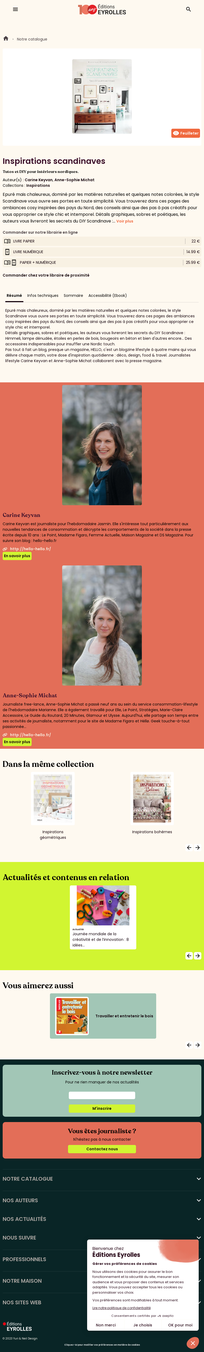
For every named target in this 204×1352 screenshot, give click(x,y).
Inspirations (38, 185)
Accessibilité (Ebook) (107, 295)
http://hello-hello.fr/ (27, 549)
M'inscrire (102, 1108)
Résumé (14, 295)
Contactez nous (102, 1149)
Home (6, 39)
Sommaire (73, 295)
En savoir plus (17, 555)
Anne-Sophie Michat (74, 180)
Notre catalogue (32, 39)
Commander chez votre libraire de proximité (46, 275)
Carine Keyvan (39, 180)
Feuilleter (186, 133)
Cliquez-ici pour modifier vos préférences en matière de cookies (102, 1344)
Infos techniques (42, 295)
